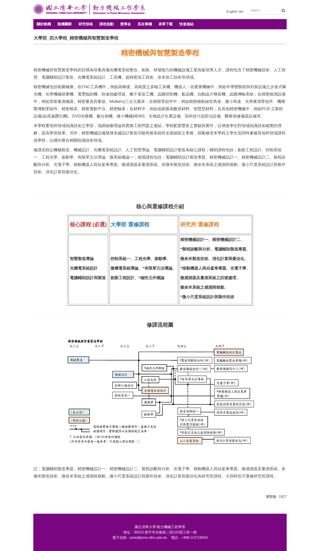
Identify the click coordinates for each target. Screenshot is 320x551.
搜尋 (283, 10)
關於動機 (44, 24)
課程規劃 (106, 24)
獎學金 (125, 24)
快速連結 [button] (186, 24)
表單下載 (165, 24)
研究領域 (85, 24)
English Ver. (235, 11)
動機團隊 (65, 24)
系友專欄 (145, 24)
